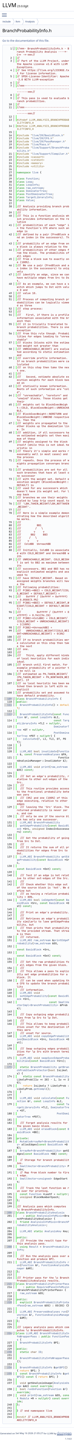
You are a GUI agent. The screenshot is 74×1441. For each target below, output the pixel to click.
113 (8, 714)
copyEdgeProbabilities (43, 1037)
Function (32, 178)
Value (30, 200)
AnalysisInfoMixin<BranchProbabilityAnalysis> (43, 1223)
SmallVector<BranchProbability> (43, 1166)
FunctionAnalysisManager (43, 1267)
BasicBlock (55, 859)
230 (8, 1352)
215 (8, 1284)
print (45, 767)
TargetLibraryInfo (39, 197)
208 (8, 1246)
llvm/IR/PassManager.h (48, 141)
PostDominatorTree (39, 194)
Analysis (30, 21)
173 (8, 1067)
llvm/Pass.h (40, 144)
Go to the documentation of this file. (25, 40)
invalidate (49, 751)
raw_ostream (34, 188)
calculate (30, 739)
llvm (18, 21)
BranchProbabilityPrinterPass (47, 1284)
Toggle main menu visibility (5, 13)
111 (8, 705)
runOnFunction (38, 1389)
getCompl (40, 1089)
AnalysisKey (52, 1231)
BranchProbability (47, 822)
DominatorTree (36, 191)
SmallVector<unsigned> (36, 1178)
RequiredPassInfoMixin (53, 1287)
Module (24, 1398)
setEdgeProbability (34, 996)
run (63, 1311)
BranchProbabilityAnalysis (45, 1212)
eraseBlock (49, 1129)
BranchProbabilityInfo (42, 698)
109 (8, 698)
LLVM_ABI (26, 751)
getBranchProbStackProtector (43, 1068)
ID (39, 1352)
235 (8, 1373)
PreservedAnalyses (47, 754)
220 (8, 1302)
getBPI (60, 1367)
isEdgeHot (48, 900)
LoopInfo (32, 184)
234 (8, 1367)
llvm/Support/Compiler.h (49, 153)
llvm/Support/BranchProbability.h (43, 149)
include (7, 21)
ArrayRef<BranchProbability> (41, 1150)
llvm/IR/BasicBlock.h (47, 135)
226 (8, 1333)
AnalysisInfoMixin (50, 1215)
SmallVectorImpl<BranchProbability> (43, 1003)
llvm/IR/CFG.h (42, 138)
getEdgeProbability (34, 825)
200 (8, 1212)
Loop (29, 181)
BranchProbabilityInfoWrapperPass (44, 1358)
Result (33, 1246)
